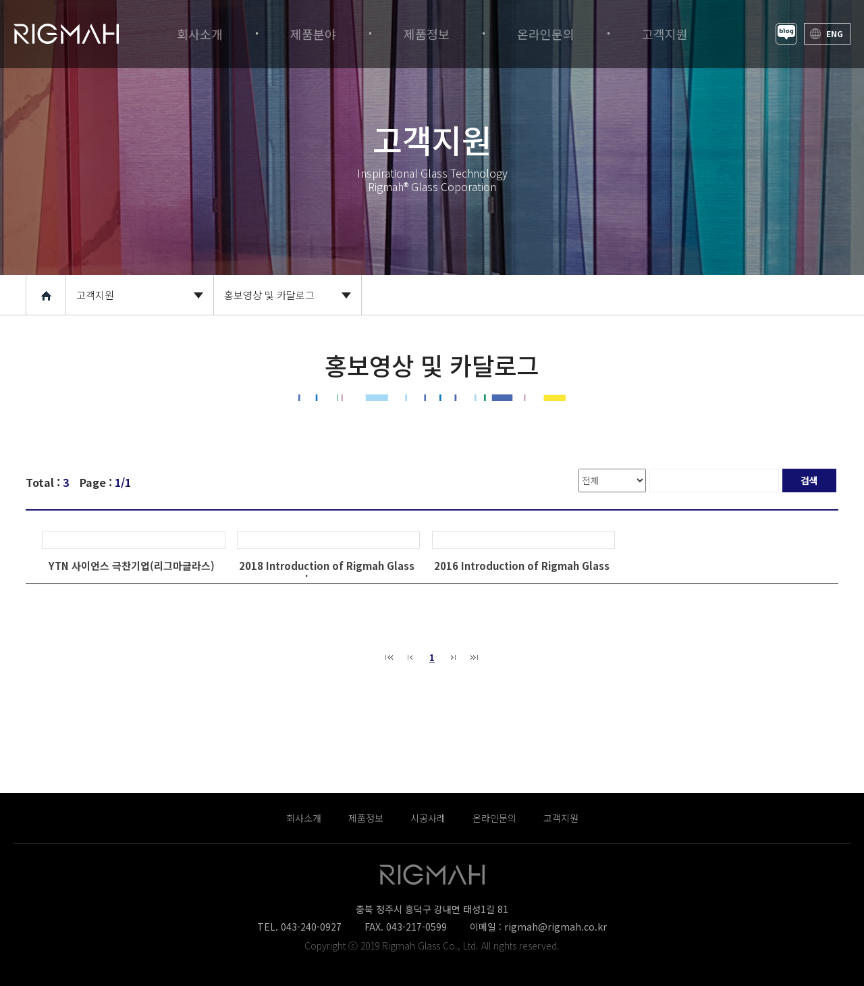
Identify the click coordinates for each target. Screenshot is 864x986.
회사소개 (303, 818)
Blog (786, 34)
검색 (809, 480)
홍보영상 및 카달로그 (269, 295)
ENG (834, 33)
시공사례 (428, 818)
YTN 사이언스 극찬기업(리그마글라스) (132, 566)
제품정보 (365, 818)
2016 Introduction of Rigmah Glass (522, 566)
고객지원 (95, 295)
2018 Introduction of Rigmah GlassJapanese (326, 572)
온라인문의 (494, 818)
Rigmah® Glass (66, 34)
